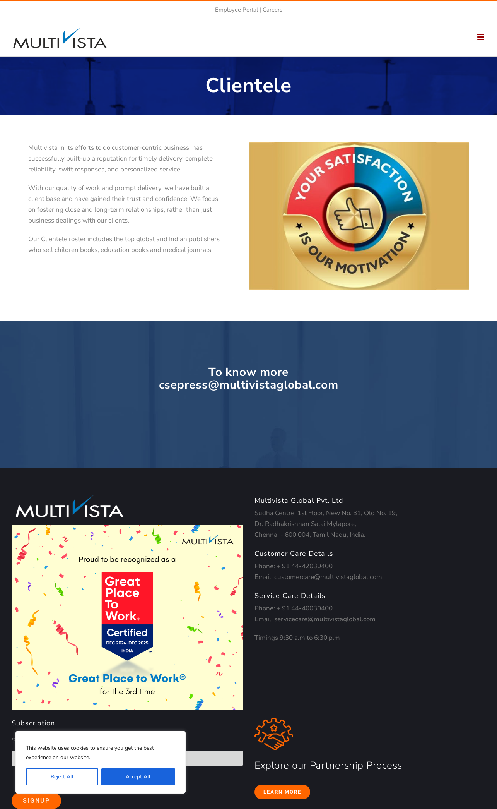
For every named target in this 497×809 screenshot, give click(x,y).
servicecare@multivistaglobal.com (325, 619)
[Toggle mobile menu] (481, 37)
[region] (100, 762)
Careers (272, 10)
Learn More (282, 792)
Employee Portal (236, 10)
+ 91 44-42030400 (305, 566)
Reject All (62, 776)
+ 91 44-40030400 (305, 608)
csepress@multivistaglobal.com (248, 385)
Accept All (138, 776)
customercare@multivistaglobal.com (328, 576)
